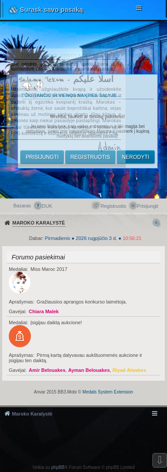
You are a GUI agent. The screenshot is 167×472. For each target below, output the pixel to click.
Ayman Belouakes (89, 370)
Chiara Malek (44, 311)
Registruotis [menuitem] (113, 206)
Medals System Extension (107, 392)
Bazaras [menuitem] (22, 205)
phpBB (57, 467)
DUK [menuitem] (47, 206)
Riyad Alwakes (129, 370)
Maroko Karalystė (32, 413)
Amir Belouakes (47, 370)
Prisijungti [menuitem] (147, 206)
